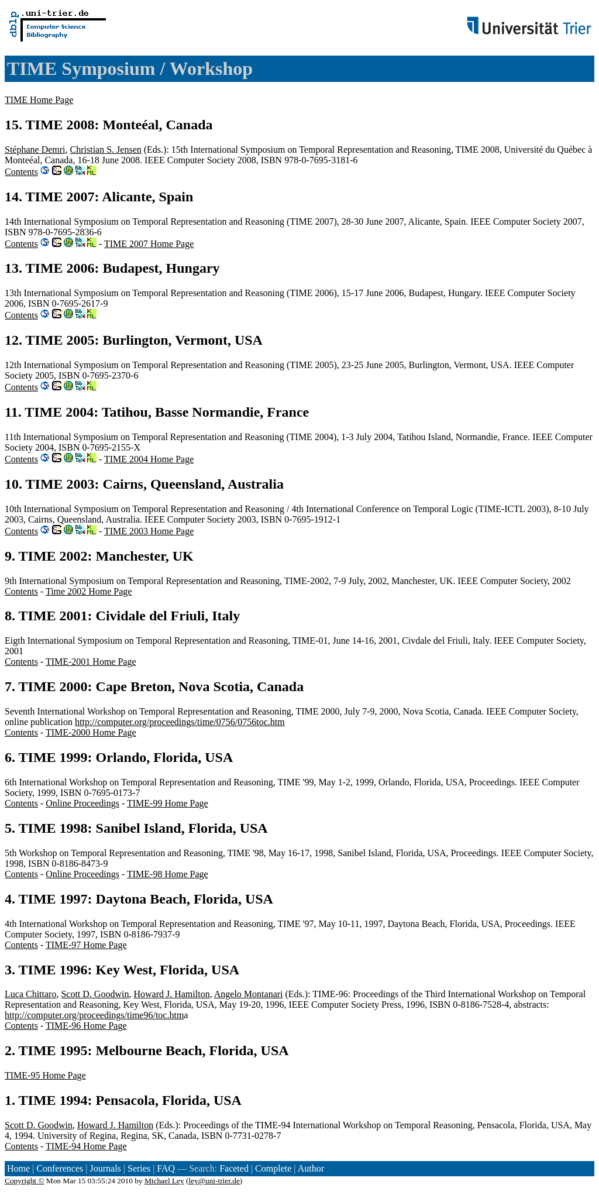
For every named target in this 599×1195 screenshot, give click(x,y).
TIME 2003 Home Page (149, 531)
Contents (21, 172)
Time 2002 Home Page (89, 591)
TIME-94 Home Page (86, 1146)
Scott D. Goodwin (95, 994)
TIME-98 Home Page (167, 874)
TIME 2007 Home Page (149, 244)
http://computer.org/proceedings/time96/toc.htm (94, 1015)
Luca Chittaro (30, 994)
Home (18, 1168)
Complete (273, 1168)
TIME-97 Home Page (86, 945)
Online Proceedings (82, 803)
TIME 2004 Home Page (149, 459)
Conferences (59, 1168)
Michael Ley (164, 1180)
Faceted (234, 1168)
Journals (105, 1168)
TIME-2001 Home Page (91, 662)
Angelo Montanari (248, 994)
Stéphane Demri (35, 149)
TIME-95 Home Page (45, 1075)
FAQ (166, 1168)
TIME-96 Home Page (86, 1026)
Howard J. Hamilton (171, 994)
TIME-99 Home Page (167, 803)
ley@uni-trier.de (213, 1180)
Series (139, 1168)
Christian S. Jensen (106, 149)
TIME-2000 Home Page (91, 732)
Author (311, 1168)
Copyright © (24, 1180)
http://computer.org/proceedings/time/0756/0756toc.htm (180, 722)
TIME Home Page (39, 100)
